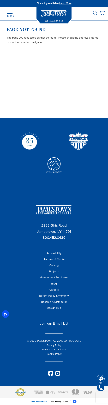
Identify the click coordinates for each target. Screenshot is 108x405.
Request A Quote (54, 259)
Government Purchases (54, 277)
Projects (54, 271)
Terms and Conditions (54, 349)
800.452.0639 (54, 237)
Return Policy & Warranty (54, 296)
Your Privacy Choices (59, 401)
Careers (54, 290)
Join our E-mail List (54, 323)
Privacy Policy (54, 345)
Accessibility (54, 253)
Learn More (65, 3)
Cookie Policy (54, 354)
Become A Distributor (54, 302)
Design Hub (54, 308)
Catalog (54, 265)
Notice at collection (39, 401)
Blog (54, 284)
